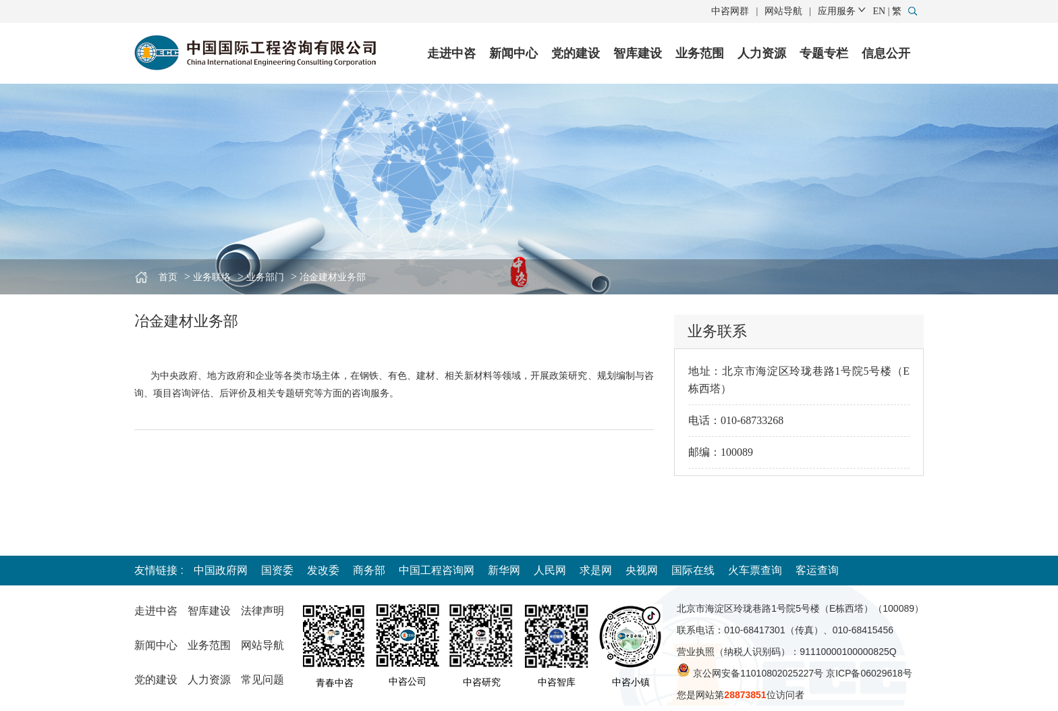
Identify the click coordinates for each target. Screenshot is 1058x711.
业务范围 (699, 53)
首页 (168, 277)
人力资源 (761, 53)
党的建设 (575, 53)
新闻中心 (513, 53)
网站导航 (783, 11)
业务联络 (212, 277)
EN (879, 11)
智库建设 (637, 53)
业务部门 (265, 277)
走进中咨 (451, 53)
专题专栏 (824, 53)
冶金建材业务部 (333, 277)
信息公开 (886, 53)
